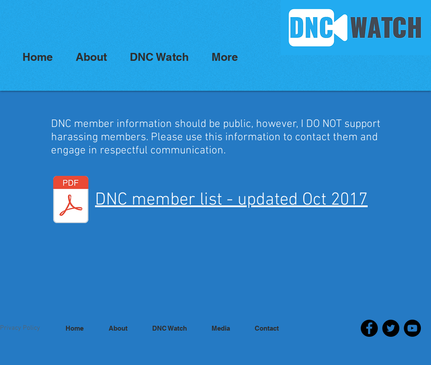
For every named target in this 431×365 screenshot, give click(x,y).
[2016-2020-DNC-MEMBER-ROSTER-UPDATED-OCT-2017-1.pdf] (71, 200)
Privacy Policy (20, 328)
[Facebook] (369, 328)
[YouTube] (412, 328)
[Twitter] (390, 328)
